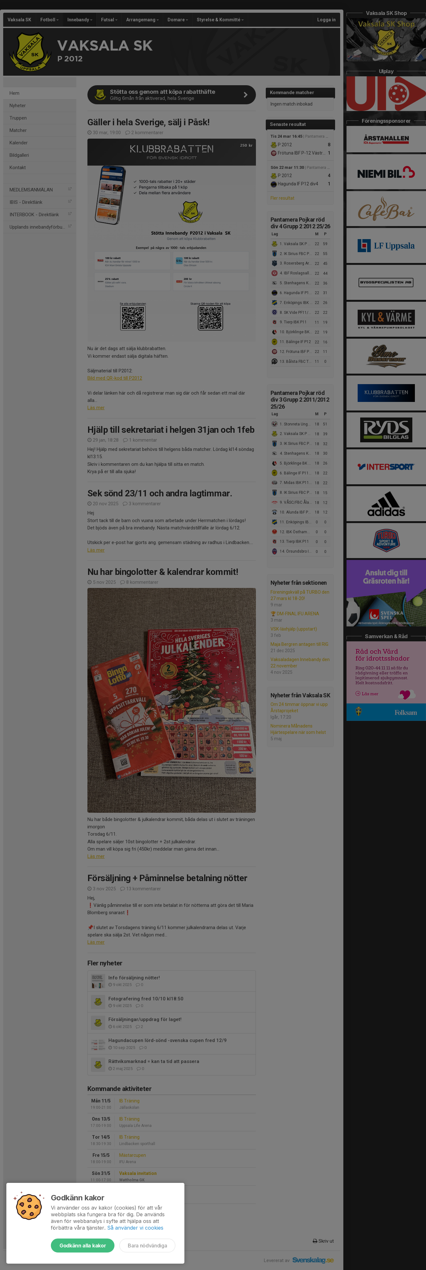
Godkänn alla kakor (82, 1245)
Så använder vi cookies (135, 1228)
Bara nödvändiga (147, 1245)
